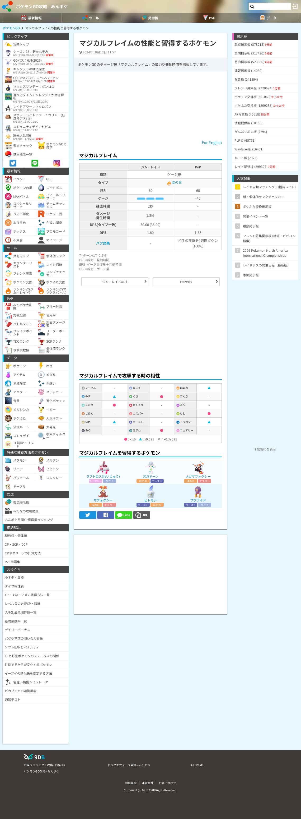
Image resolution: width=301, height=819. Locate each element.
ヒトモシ (150, 500)
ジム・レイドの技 (115, 281)
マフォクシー (102, 500)
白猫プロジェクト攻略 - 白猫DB (44, 765)
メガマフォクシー (198, 476)
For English (212, 142)
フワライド (198, 500)
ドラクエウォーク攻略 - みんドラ (128, 765)
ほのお (174, 182)
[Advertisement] (150, 329)
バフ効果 (103, 243)
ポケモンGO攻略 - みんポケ (42, 6)
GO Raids (197, 765)
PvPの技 (186, 281)
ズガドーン (150, 476)
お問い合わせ (167, 783)
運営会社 (147, 783)
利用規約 (131, 783)
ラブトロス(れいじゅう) (103, 476)
